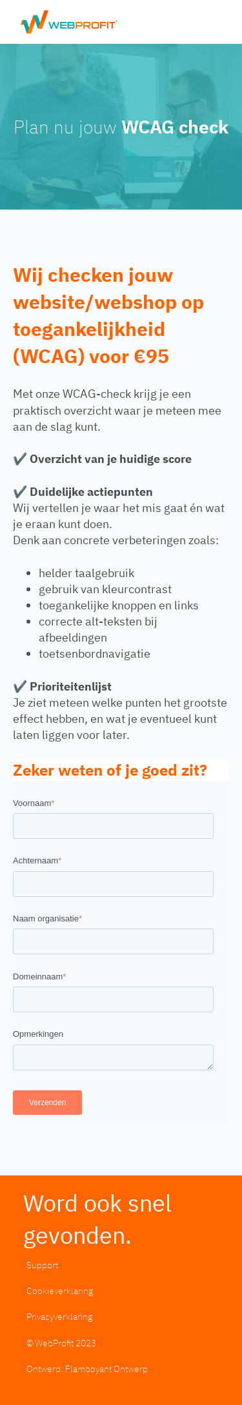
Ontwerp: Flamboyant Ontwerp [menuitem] (87, 1368)
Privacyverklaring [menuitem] (59, 1316)
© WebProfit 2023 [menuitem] (61, 1343)
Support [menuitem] (42, 1265)
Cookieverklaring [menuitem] (59, 1290)
